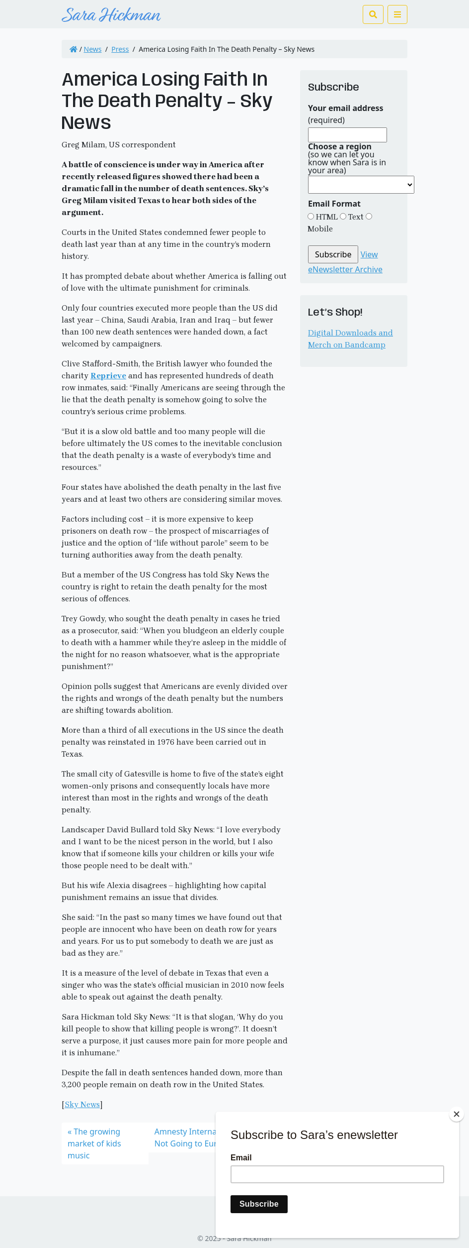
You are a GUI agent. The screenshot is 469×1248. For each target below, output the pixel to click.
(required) (346, 114)
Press (120, 49)
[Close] (456, 1114)
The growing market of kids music (94, 1143)
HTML (326, 217)
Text (355, 217)
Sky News (82, 1104)
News (93, 49)
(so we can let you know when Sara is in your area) (347, 158)
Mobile (320, 228)
